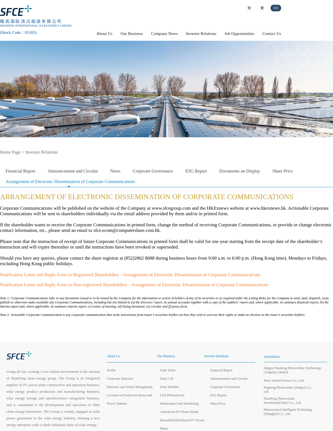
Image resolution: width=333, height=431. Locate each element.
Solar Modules (169, 387)
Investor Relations (201, 33)
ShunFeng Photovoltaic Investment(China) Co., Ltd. (282, 401)
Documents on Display (239, 171)
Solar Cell (166, 379)
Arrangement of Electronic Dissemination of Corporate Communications (70, 181)
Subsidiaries (272, 357)
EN (276, 8)
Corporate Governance (153, 171)
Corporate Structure (120, 379)
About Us (104, 33)
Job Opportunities (239, 33)
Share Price (283, 171)
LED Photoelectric (172, 395)
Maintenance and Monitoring (179, 403)
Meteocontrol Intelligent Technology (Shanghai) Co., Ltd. (288, 412)
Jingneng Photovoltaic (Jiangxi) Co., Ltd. (288, 390)
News (115, 171)
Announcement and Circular (73, 171)
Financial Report (20, 171)
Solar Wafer (168, 370)
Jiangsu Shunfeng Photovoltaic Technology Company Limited (292, 370)
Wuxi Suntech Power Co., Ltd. (284, 380)
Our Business (132, 33)
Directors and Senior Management (130, 387)
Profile (111, 370)
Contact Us (272, 33)
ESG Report (196, 171)
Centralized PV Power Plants (179, 412)
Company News (164, 33)
